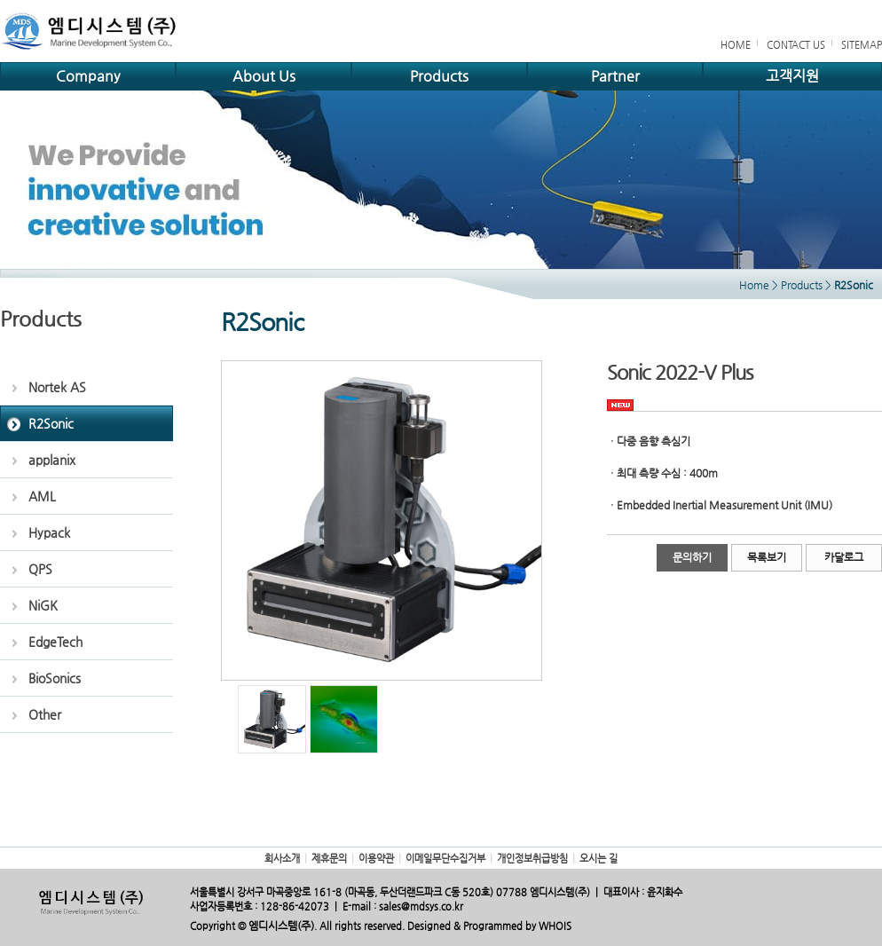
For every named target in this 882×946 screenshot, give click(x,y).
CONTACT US (796, 45)
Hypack (49, 532)
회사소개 (282, 858)
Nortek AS (57, 387)
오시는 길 (598, 858)
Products (439, 75)
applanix (51, 460)
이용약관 (376, 858)
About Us (263, 75)
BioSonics (54, 678)
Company (88, 75)
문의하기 (692, 557)
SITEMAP (861, 45)
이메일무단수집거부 (445, 858)
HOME (736, 45)
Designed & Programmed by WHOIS (489, 926)
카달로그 (843, 557)
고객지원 (792, 75)
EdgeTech (55, 642)
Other (44, 714)
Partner (615, 75)
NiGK (43, 605)
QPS (40, 569)
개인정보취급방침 (532, 858)
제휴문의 (329, 858)
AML (42, 496)
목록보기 (766, 557)
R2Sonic (51, 423)
